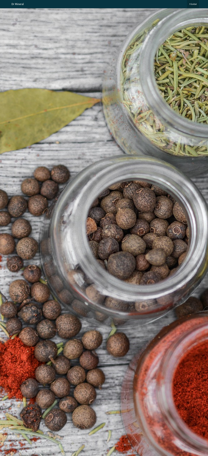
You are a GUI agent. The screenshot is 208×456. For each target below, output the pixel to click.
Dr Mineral (17, 4)
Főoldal (193, 4)
